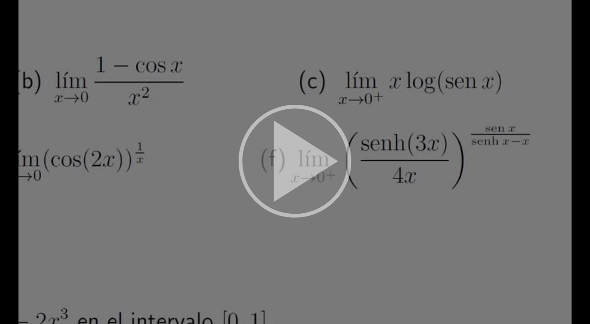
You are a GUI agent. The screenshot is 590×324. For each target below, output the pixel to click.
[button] (295, 162)
